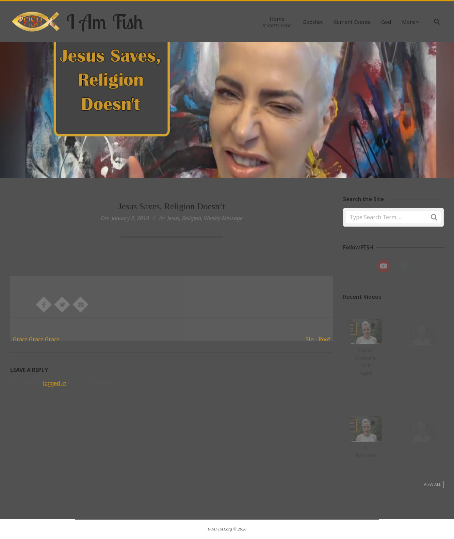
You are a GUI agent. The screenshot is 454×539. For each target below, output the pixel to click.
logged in (54, 383)
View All (432, 484)
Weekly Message (223, 218)
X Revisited (365, 450)
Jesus (173, 218)
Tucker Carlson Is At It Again (365, 360)
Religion (191, 218)
